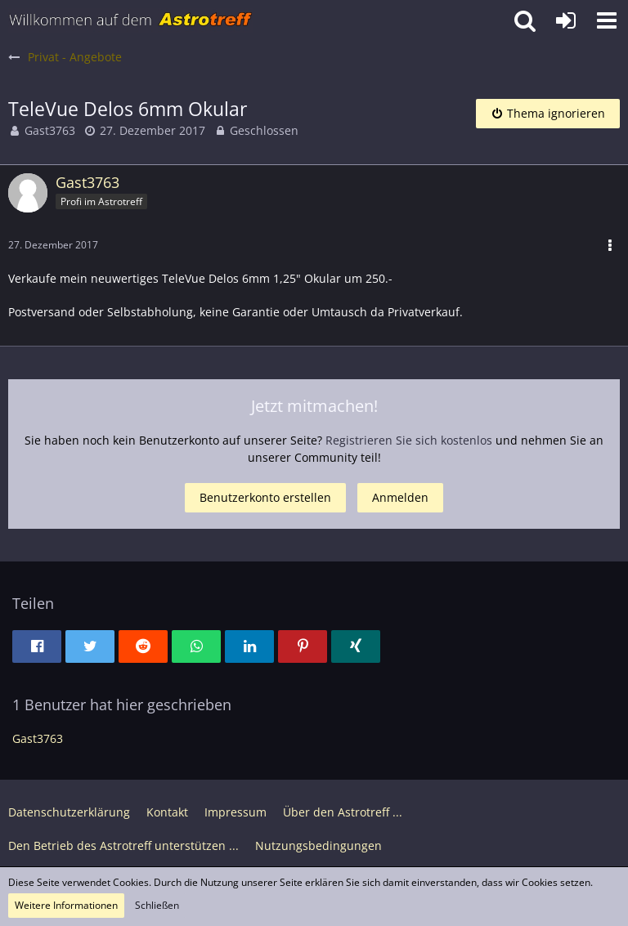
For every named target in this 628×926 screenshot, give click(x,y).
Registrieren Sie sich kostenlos (408, 440)
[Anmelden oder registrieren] (566, 20)
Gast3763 (50, 130)
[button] (606, 20)
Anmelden (400, 497)
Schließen (157, 905)
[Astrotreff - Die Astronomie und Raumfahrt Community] (131, 20)
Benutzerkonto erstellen (265, 497)
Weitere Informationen (66, 905)
